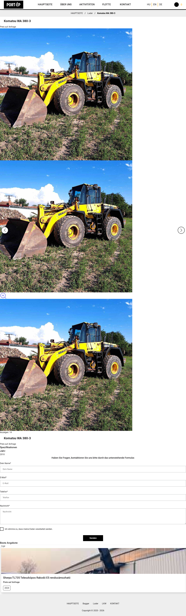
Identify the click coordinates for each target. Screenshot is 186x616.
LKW (104, 603)
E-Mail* (3, 477)
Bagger (86, 603)
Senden (93, 538)
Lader (90, 13)
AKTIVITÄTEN (87, 4)
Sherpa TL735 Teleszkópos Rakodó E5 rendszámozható (36, 577)
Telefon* (4, 491)
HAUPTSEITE (45, 4)
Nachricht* (5, 506)
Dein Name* (5, 463)
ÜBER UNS (66, 4)
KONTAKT (125, 4)
